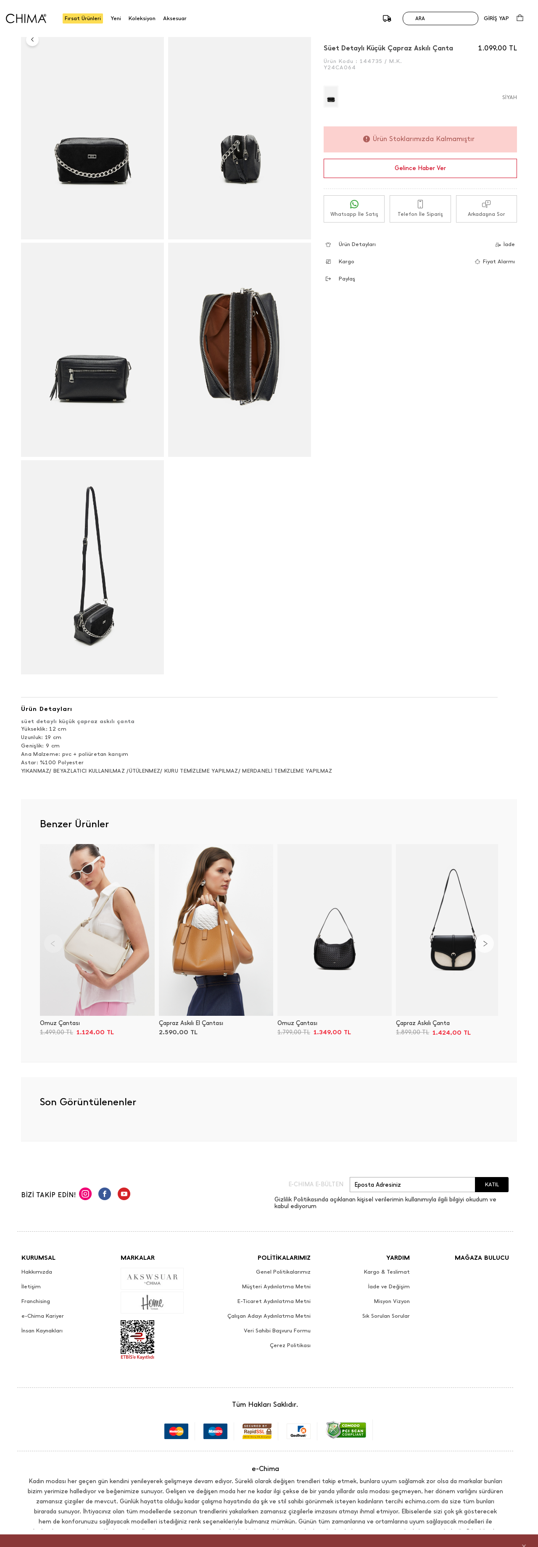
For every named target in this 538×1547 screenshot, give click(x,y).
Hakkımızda (36, 1272)
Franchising (35, 1301)
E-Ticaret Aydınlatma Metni (274, 1301)
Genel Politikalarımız (283, 1272)
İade (503, 244)
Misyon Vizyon (392, 1301)
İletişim (31, 1287)
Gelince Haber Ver (420, 168)
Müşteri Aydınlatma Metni (276, 1287)
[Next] (484, 943)
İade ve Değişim (389, 1287)
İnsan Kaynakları (42, 1331)
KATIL (492, 1184)
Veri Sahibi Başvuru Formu (277, 1331)
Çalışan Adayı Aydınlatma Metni (269, 1316)
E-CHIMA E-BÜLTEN (315, 1184)
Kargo (340, 261)
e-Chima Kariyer (42, 1316)
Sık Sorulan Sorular (386, 1316)
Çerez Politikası (290, 1345)
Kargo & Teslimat (387, 1272)
